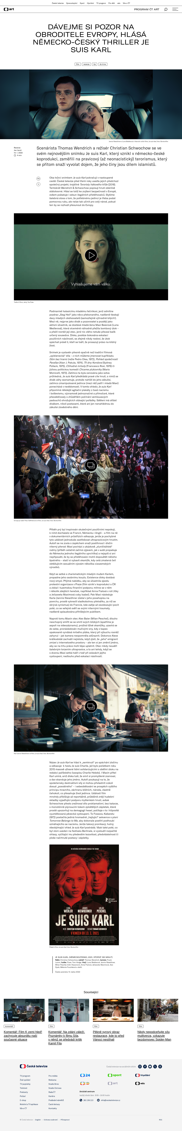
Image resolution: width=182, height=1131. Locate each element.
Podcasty (24, 1092)
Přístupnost (65, 1120)
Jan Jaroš (17, 150)
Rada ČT (52, 1092)
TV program (101, 3)
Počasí (23, 1096)
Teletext (23, 1088)
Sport (82, 3)
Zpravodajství (71, 3)
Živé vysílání (25, 1080)
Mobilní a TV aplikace (29, 1104)
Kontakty (53, 1108)
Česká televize (58, 3)
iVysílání (90, 3)
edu (118, 3)
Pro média (53, 1076)
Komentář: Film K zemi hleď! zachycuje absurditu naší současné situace (23, 1035)
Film (77, 64)
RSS (160, 1120)
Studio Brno (54, 1084)
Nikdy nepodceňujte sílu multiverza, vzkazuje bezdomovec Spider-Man (154, 1035)
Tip (95, 64)
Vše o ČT (126, 3)
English (38, 1120)
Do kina (103, 64)
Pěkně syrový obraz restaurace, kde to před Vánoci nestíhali (108, 1035)
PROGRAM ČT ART (146, 9)
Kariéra (52, 1096)
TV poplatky (25, 1084)
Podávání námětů (56, 1100)
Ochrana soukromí (51, 1120)
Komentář (9, 1026)
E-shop (23, 1100)
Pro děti (111, 3)
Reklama (52, 1080)
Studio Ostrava (55, 1088)
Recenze (86, 64)
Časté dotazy (54, 1104)
